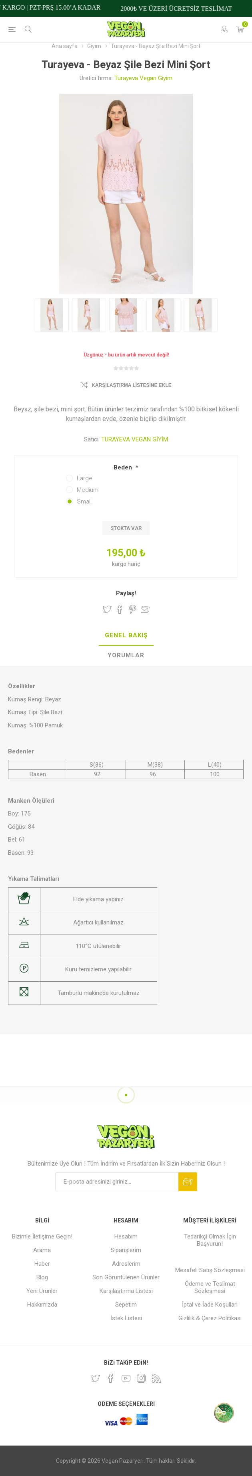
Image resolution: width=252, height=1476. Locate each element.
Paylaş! (126, 593)
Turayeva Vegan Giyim (143, 78)
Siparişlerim (126, 1250)
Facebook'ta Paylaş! (120, 609)
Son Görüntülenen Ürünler (126, 1277)
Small (84, 501)
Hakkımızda (42, 1304)
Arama (42, 1250)
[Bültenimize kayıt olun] (116, 1181)
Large (84, 478)
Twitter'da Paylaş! (107, 609)
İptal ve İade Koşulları (210, 1304)
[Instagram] (141, 1378)
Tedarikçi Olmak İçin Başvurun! (210, 1240)
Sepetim (126, 1304)
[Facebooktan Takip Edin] (110, 1378)
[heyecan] (95, 1378)
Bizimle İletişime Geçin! (42, 1236)
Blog (42, 1277)
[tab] (126, 636)
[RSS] (156, 1378)
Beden (124, 467)
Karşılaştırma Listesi (126, 1291)
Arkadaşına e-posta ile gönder (145, 609)
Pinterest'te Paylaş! (132, 609)
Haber (42, 1263)
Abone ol (187, 1181)
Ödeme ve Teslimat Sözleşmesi (210, 1287)
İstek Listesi (126, 1318)
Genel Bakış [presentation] (126, 635)
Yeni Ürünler (42, 1291)
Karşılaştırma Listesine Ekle (132, 385)
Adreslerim (126, 1263)
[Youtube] (126, 1378)
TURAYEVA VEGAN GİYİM (134, 439)
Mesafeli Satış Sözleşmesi (210, 1270)
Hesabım (126, 1236)
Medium (87, 489)
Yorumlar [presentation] (126, 655)
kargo (120, 564)
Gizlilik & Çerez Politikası (210, 1318)
